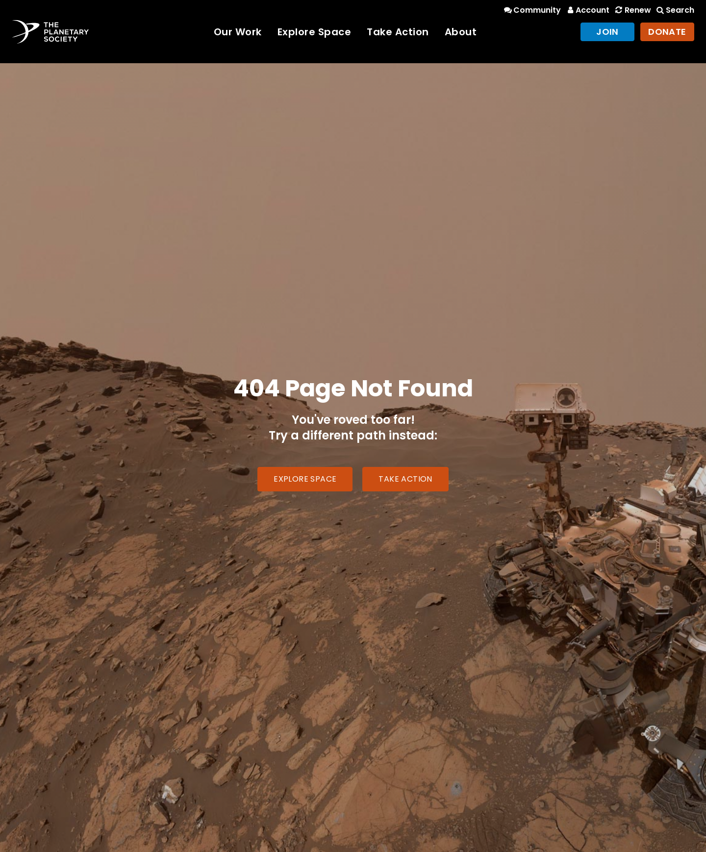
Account (587, 10)
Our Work (238, 32)
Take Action (398, 32)
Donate (667, 31)
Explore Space (314, 32)
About (461, 32)
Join (607, 31)
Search (674, 10)
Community (532, 10)
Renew (632, 10)
